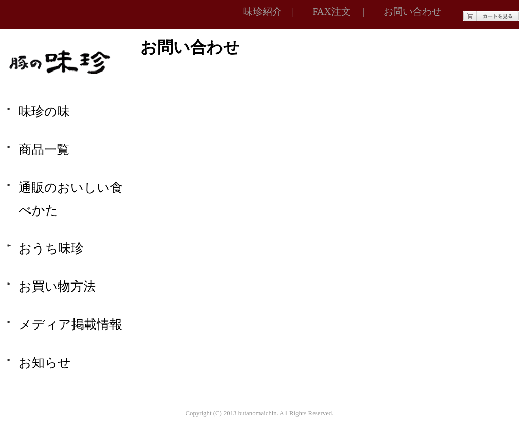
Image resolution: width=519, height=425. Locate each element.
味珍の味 (44, 111)
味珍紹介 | (268, 11)
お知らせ (45, 362)
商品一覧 (44, 149)
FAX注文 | (339, 11)
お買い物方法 (57, 286)
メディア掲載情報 (70, 324)
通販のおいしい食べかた (71, 199)
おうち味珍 (51, 248)
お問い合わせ (412, 11)
